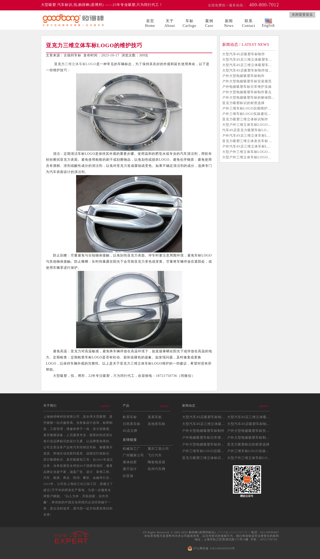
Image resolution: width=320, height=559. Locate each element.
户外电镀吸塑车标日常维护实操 (247, 86)
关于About (169, 23)
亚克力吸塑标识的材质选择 (243, 103)
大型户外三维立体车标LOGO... (246, 124)
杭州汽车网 (156, 469)
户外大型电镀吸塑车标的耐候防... (248, 97)
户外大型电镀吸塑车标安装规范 (247, 81)
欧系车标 (130, 417)
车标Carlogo (189, 23)
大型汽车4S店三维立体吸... (248, 417)
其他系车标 (156, 424)
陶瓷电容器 (156, 462)
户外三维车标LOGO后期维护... (246, 108)
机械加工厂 (131, 448)
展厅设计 (130, 469)
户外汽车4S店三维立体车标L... (246, 135)
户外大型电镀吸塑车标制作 (243, 76)
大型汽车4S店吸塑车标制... (203, 417)
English (268, 23)
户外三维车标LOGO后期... (203, 451)
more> (106, 406)
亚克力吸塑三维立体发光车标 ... (247, 141)
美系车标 (155, 417)
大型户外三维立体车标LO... (249, 458)
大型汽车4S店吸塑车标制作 (243, 54)
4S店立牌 (130, 431)
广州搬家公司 (133, 455)
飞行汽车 (155, 455)
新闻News (229, 23)
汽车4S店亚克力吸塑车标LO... (246, 130)
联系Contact (248, 23)
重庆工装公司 (158, 448)
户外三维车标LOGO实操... (248, 451)
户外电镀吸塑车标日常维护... (205, 437)
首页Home (150, 23)
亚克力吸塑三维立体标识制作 (245, 119)
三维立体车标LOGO (80, 64)
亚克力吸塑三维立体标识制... (205, 458)
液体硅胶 (130, 462)
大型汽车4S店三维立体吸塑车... (247, 59)
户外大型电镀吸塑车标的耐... (205, 444)
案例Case (209, 23)
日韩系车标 (131, 424)
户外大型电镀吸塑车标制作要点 (247, 92)
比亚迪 (128, 476)
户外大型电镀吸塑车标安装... (250, 431)
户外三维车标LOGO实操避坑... (246, 114)
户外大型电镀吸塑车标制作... (250, 437)
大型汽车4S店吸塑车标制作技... (247, 70)
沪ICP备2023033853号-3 (233, 532)
